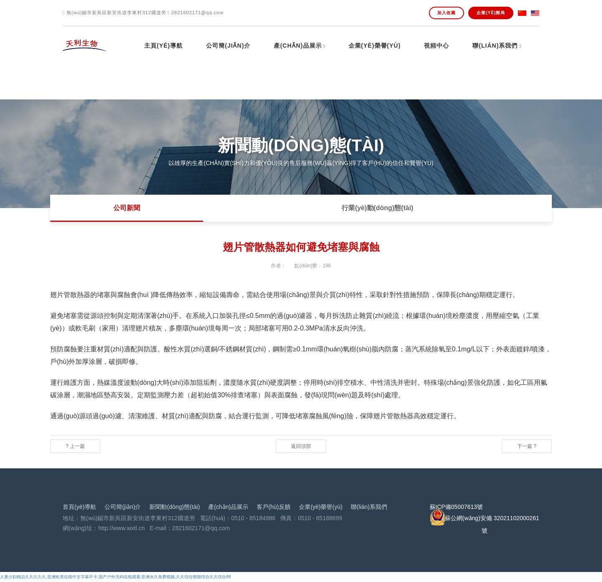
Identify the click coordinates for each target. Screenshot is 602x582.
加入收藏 (446, 12)
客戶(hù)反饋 (274, 506)
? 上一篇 (75, 446)
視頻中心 (436, 46)
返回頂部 (301, 446)
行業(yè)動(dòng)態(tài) (377, 207)
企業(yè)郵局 (491, 12)
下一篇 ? (526, 446)
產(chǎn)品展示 (298, 46)
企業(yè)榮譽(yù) (375, 46)
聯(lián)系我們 (495, 46)
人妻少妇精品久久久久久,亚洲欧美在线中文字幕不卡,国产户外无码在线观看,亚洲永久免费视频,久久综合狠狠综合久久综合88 (115, 576)
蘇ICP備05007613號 (456, 506)
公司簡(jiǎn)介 (228, 46)
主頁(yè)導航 (163, 46)
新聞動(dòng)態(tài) (174, 506)
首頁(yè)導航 (79, 506)
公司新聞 (126, 207)
